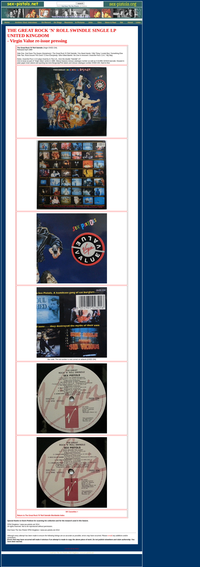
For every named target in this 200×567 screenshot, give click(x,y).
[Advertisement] (72, 560)
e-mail (110, 536)
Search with (72, 6)
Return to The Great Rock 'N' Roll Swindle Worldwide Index (40, 515)
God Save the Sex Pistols (72, 548)
